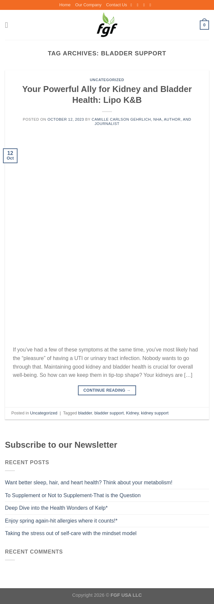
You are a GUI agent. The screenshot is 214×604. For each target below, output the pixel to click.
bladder (85, 412)
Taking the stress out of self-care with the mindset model (70, 533)
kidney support (154, 412)
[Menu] (9, 25)
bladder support (109, 412)
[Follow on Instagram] (139, 5)
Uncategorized (107, 80)
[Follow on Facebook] (132, 5)
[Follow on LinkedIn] (152, 5)
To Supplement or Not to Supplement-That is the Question (73, 495)
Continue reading (106, 390)
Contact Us (116, 4)
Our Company (88, 4)
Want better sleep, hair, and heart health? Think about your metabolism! (88, 482)
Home (65, 4)
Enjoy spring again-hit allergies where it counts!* (61, 521)
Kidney (132, 412)
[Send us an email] (145, 5)
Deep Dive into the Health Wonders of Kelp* (56, 508)
